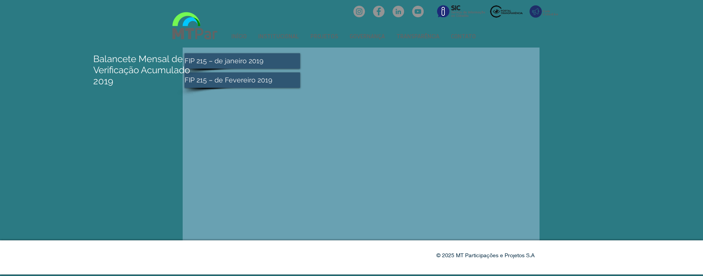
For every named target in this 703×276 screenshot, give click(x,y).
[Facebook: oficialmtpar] (379, 11)
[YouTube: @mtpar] (418, 11)
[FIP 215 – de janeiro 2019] (242, 61)
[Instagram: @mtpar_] (359, 11)
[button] (278, 36)
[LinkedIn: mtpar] (398, 11)
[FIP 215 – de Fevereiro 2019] (242, 80)
